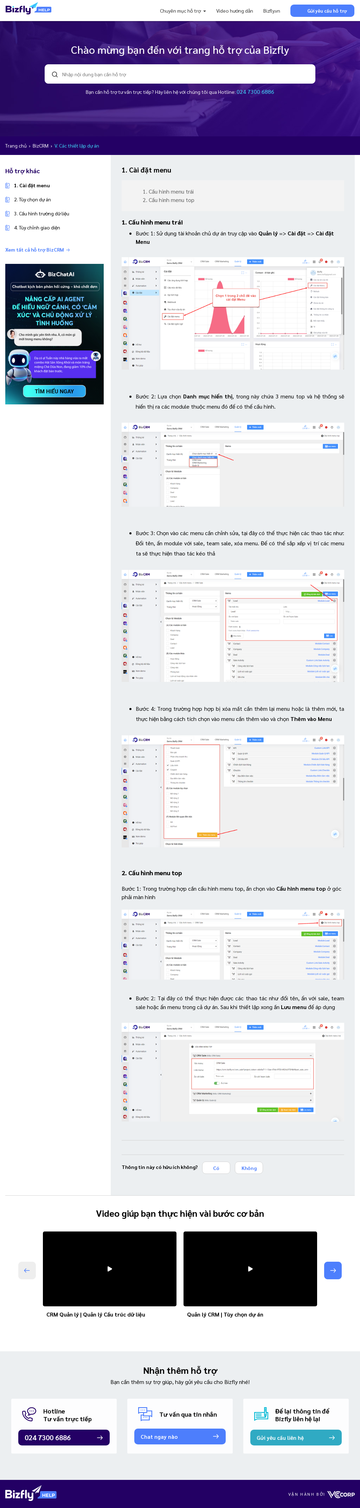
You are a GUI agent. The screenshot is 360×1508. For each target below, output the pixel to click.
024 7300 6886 (255, 91)
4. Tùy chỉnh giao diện (37, 227)
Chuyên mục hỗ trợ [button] (181, 10)
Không (249, 1168)
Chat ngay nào (159, 1436)
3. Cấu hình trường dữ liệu (41, 213)
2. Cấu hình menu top (168, 199)
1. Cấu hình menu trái (168, 191)
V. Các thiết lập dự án (76, 145)
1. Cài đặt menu (32, 185)
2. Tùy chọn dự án (32, 199)
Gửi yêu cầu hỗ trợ (322, 10)
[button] (333, 1270)
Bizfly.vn (271, 10)
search (55, 74)
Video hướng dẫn (234, 10)
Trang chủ (16, 145)
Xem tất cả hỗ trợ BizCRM (37, 249)
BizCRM (41, 145)
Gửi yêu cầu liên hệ (280, 1437)
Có (216, 1168)
